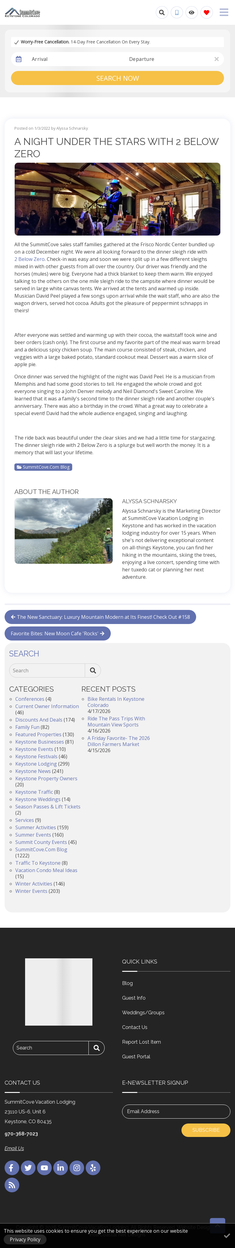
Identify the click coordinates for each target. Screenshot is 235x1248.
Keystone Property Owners (46, 778)
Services (24, 820)
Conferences (29, 699)
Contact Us (134, 1027)
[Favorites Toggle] (206, 12)
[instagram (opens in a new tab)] (76, 1168)
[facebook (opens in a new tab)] (12, 1168)
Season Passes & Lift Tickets (47, 806)
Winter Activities (33, 883)
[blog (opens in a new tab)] (12, 1185)
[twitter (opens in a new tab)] (28, 1168)
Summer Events (33, 834)
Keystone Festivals (36, 756)
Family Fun (27, 727)
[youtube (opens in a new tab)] (44, 1168)
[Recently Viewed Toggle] (191, 12)
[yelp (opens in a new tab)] (93, 1168)
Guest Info (134, 998)
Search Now (117, 78)
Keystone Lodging (36, 763)
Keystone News (33, 771)
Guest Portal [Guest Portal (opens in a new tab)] (136, 1057)
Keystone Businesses (39, 741)
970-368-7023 (21, 1134)
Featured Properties (38, 734)
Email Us (14, 1148)
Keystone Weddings (38, 799)
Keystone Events (34, 749)
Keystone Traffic (34, 792)
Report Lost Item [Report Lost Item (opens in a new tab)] (141, 1042)
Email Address (143, 1111)
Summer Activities (35, 827)
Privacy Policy (25, 1239)
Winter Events (31, 891)
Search (20, 670)
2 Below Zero (29, 259)
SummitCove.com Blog (43, 467)
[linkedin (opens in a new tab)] (60, 1168)
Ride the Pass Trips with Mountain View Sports (116, 721)
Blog (127, 983)
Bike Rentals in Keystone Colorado (116, 702)
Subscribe (206, 1130)
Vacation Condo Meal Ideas (46, 870)
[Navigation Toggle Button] (224, 12)
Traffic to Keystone (38, 863)
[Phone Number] (177, 12)
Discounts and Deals (38, 719)
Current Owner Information (47, 706)
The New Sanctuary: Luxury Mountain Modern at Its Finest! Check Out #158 (100, 617)
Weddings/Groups (143, 1013)
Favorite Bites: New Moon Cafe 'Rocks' (58, 633)
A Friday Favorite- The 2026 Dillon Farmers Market (119, 741)
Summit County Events (41, 842)
